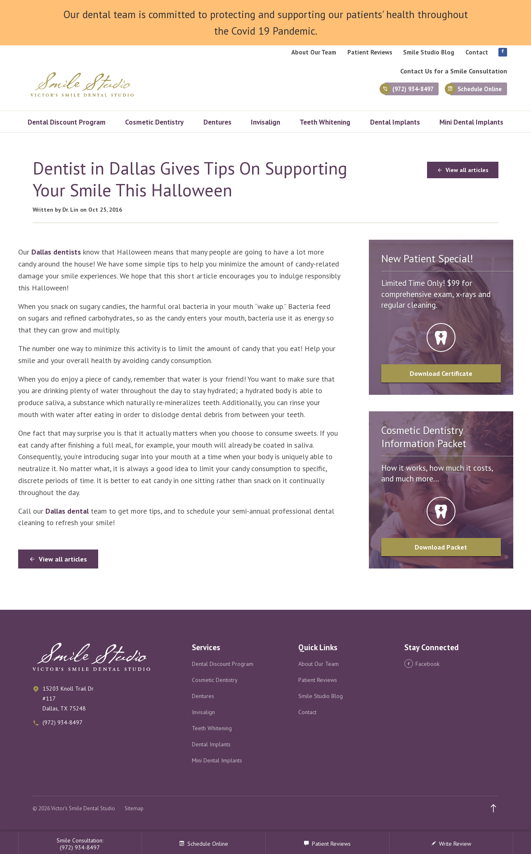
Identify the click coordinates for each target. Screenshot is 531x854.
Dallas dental (67, 511)
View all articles (463, 170)
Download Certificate (441, 373)
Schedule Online (474, 91)
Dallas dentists (56, 252)
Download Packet (441, 547)
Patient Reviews (369, 52)
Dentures (217, 122)
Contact (476, 52)
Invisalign (265, 122)
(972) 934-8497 (388, 91)
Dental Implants (395, 122)
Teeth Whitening (325, 122)
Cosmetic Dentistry (154, 122)
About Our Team (313, 52)
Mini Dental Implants (471, 122)
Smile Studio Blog (428, 52)
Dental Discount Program (67, 122)
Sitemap (134, 808)
